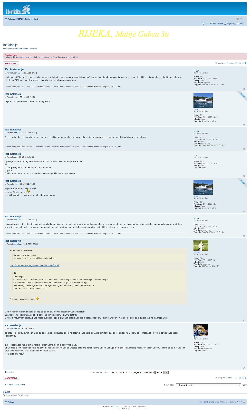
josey (16, 97)
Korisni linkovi (31, 19)
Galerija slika (218, 23)
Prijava (242, 24)
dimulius (17, 244)
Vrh (244, 89)
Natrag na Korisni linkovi (15, 384)
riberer (19, 49)
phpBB (114, 406)
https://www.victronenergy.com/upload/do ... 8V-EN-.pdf (34, 265)
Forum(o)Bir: (169, 385)
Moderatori (33, 49)
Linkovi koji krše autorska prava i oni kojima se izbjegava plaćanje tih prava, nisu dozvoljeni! (41, 57)
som (15, 157)
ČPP (206, 24)
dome (25, 49)
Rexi (15, 329)
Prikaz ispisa (238, 18)
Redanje (140, 372)
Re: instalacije (14, 69)
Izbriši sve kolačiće (211, 402)
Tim (200, 402)
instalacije (10, 45)
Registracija (231, 24)
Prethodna (9, 372)
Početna (11, 19)
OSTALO (20, 19)
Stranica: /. (232, 63)
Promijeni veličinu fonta (242, 18)
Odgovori (11, 63)
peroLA (17, 73)
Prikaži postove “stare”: (108, 372)
